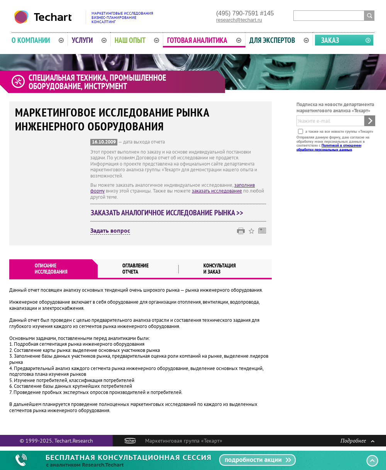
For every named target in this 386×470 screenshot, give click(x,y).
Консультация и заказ (219, 268)
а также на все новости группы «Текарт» (338, 131)
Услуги (89, 40)
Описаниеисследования (51, 268)
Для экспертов (279, 40)
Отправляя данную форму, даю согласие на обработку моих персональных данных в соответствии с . (332, 143)
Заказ (330, 40)
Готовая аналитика (204, 40)
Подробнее (357, 440)
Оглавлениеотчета (135, 268)
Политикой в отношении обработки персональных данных (328, 147)
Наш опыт (137, 40)
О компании (38, 40)
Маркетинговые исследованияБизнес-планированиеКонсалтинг (122, 17)
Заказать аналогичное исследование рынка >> (167, 213)
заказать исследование (217, 191)
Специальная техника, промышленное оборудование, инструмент (97, 81)
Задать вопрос (110, 230)
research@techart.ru (239, 20)
